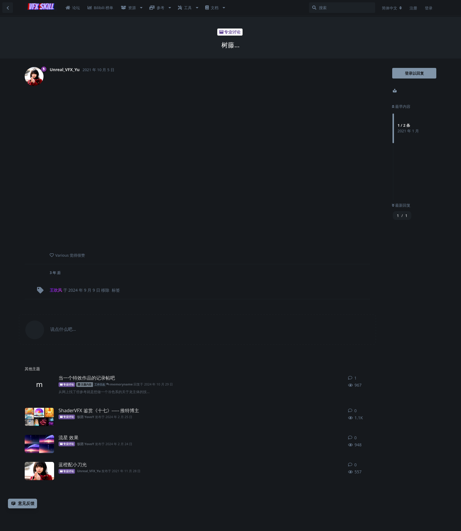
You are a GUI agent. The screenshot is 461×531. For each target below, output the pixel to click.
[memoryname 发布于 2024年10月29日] (39, 384)
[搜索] (342, 7)
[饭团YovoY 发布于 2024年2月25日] (39, 417)
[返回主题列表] (7, 7)
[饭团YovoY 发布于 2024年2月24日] (39, 444)
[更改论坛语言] (392, 8)
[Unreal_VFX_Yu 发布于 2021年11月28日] (39, 471)
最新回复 (401, 205)
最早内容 (401, 106)
